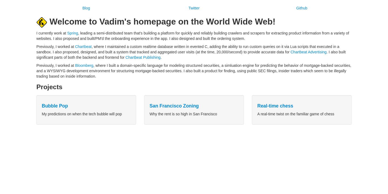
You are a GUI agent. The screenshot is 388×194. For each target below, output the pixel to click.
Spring (72, 33)
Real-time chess (275, 106)
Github (301, 8)
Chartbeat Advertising (308, 52)
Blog (86, 8)
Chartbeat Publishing (143, 57)
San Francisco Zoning (174, 106)
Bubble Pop (55, 106)
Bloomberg (84, 65)
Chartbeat (83, 46)
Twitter (193, 8)
